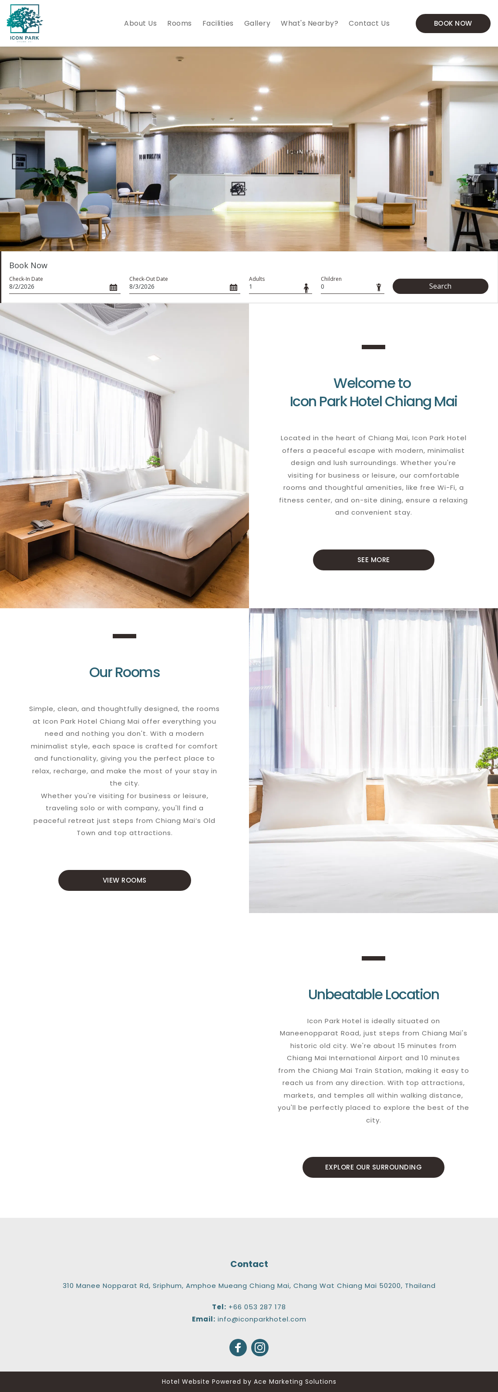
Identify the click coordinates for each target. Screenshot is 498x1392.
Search (440, 286)
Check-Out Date (148, 279)
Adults (257, 279)
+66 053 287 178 (257, 1306)
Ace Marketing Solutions (295, 1381)
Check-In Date (26, 279)
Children (331, 279)
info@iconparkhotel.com (262, 1319)
